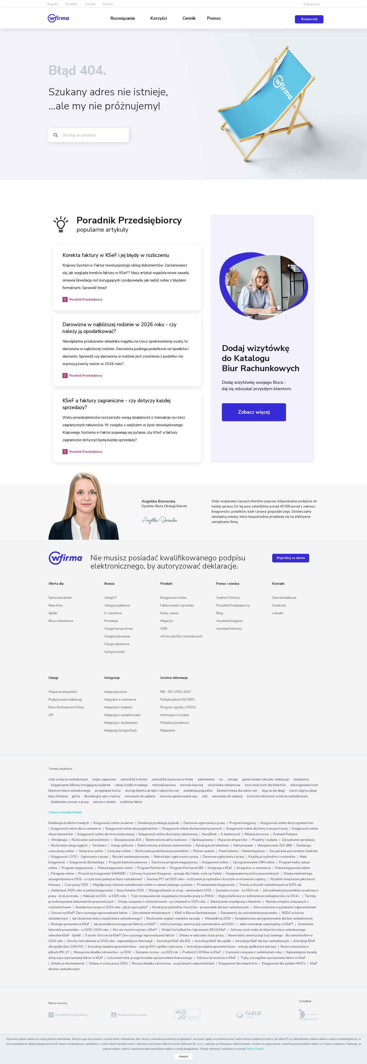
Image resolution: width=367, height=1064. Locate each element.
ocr (221, 779)
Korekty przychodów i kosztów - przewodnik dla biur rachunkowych (200, 907)
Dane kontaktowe (284, 597)
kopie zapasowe (104, 779)
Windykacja (59, 840)
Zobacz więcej (254, 412)
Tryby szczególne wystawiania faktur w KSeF (272, 958)
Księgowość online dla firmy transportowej (257, 828)
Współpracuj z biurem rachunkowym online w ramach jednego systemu (143, 885)
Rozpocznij (309, 19)
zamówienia (206, 779)
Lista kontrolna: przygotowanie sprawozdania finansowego (149, 958)
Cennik (90, 4)
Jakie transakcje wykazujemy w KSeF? (266, 924)
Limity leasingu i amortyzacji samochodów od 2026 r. (197, 924)
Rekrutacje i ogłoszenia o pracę (176, 856)
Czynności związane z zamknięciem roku (253, 952)
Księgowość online (173, 597)
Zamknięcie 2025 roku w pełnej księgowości (82, 890)
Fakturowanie (243, 845)
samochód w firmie (134, 779)
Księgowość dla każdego (87, 862)
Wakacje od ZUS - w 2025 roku (104, 896)
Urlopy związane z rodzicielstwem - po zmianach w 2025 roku (162, 901)
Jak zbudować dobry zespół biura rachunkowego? (107, 918)
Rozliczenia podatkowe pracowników (162, 851)
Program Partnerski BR (186, 868)
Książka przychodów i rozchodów (272, 856)
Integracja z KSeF (220, 868)
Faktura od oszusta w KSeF (216, 958)
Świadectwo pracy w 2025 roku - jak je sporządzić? (111, 907)
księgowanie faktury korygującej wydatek (80, 785)
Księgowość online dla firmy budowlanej (105, 834)
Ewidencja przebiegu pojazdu (158, 823)
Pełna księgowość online (115, 868)
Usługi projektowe (117, 605)
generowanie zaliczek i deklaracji (265, 779)
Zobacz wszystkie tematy (65, 812)
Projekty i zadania (264, 840)
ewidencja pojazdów (198, 790)
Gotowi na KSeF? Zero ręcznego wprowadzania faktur (89, 913)
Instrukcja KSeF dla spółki (213, 941)
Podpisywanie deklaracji (65, 699)
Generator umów (91, 851)
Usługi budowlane (117, 636)
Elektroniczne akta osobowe (166, 840)
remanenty (301, 779)
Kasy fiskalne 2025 (130, 890)
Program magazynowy (77, 868)
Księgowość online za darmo (113, 823)
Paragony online (62, 873)
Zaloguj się (311, 4)
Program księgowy (242, 823)
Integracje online (115, 692)
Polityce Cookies (255, 1049)
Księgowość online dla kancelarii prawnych (192, 828)
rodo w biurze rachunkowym (68, 779)
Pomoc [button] (108, 4)
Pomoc (214, 18)
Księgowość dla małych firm (238, 963)
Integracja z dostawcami (121, 722)
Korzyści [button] (159, 18)
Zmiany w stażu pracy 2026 (108, 963)
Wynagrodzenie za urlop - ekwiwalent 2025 (179, 890)
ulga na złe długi (273, 790)
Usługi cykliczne (122, 845)
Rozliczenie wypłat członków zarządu (173, 918)
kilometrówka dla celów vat (237, 790)
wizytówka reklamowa (224, 785)
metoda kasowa (164, 785)
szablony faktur (131, 802)
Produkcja (111, 621)
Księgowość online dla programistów (287, 823)
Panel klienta (228, 851)
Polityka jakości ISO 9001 (177, 699)
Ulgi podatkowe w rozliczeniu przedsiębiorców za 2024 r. (259, 896)
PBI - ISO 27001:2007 (175, 692)
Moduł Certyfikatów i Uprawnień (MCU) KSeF (194, 929)
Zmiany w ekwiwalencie (67, 963)
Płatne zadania (203, 851)
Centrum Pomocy (228, 597)
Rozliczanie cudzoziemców (91, 840)
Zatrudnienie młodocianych (151, 913)
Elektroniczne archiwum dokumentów (164, 845)
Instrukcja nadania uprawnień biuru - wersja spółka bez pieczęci (231, 946)
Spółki (52, 613)
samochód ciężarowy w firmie (172, 779)
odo (205, 796)
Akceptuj (183, 1056)
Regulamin (167, 730)
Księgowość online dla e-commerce (76, 828)
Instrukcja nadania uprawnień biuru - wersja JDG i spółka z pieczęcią (135, 946)
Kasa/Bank (209, 834)
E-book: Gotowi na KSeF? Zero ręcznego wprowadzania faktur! (130, 935)
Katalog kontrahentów (212, 845)
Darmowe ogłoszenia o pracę (204, 823)
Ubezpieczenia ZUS (127, 840)
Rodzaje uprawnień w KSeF (70, 924)
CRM (163, 628)
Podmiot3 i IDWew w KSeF (202, 952)
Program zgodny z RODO (178, 707)
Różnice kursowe (257, 834)
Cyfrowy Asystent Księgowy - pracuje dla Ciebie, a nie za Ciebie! (176, 873)
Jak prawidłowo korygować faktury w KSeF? (125, 924)
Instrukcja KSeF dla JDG (173, 941)
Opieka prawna (202, 840)
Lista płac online (119, 851)
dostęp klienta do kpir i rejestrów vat (152, 790)
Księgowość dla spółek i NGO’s (284, 963)
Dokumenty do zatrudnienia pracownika (249, 913)
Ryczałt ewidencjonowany (131, 856)
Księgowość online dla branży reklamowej (168, 834)
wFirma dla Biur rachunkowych (181, 636)
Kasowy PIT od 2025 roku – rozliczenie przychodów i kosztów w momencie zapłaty (206, 879)
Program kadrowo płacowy (128, 862)
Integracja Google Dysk (120, 730)
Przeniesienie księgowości (216, 885)
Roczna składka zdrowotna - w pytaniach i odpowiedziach (173, 963)
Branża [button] (53, 4)
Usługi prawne (114, 652)
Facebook (279, 605)
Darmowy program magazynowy (175, 862)
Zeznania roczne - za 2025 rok (157, 952)
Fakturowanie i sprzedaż (177, 605)
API (50, 715)
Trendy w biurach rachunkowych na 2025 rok (270, 885)
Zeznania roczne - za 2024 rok (237, 890)
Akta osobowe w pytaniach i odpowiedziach (284, 907)
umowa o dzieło (104, 802)
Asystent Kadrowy (229, 628)
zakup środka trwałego (131, 785)
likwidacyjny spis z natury (102, 796)
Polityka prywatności (174, 722)
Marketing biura (253, 851)
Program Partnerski (151, 868)
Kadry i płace (169, 613)
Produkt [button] (72, 4)
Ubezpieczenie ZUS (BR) (274, 845)
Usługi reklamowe (116, 644)
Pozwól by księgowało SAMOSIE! (101, 873)
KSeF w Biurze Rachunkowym (195, 913)
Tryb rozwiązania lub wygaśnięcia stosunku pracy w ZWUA (172, 896)
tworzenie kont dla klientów (265, 785)
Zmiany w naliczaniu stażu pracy (201, 935)
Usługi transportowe (118, 628)
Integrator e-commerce (120, 699)
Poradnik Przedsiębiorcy (233, 605)
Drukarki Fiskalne (285, 834)
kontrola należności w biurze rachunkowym (277, 796)
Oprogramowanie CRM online (254, 862)
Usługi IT (110, 597)
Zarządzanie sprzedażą (298, 840)
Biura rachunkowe (60, 621)
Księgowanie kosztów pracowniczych (252, 873)
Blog (219, 613)
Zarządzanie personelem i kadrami (293, 851)
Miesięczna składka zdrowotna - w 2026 (102, 952)
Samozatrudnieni (60, 597)
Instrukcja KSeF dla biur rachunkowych (262, 941)
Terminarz (99, 845)
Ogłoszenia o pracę (94, 856)
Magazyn (166, 621)
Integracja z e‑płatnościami (122, 715)
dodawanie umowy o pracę (70, 802)
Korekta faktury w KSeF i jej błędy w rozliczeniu (115, 255)
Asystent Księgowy (229, 621)
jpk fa (76, 796)
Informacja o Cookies (174, 715)
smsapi (233, 779)
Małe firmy (55, 605)
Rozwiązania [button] (123, 18)
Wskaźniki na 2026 (218, 918)
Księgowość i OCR (64, 856)
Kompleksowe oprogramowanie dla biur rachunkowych (274, 918)
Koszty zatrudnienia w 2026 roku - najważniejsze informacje (110, 941)
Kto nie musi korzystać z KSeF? (135, 929)
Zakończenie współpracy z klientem (235, 901)
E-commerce (113, 613)
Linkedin (277, 613)
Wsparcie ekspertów (62, 692)
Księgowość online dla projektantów (132, 828)
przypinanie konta (108, 790)
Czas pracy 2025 (76, 885)
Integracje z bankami (118, 707)
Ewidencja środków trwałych (68, 823)
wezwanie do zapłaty (140, 796)
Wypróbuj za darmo (290, 558)
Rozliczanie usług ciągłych (69, 845)
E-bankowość (230, 834)
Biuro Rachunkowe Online (66, 707)
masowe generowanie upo (179, 796)
